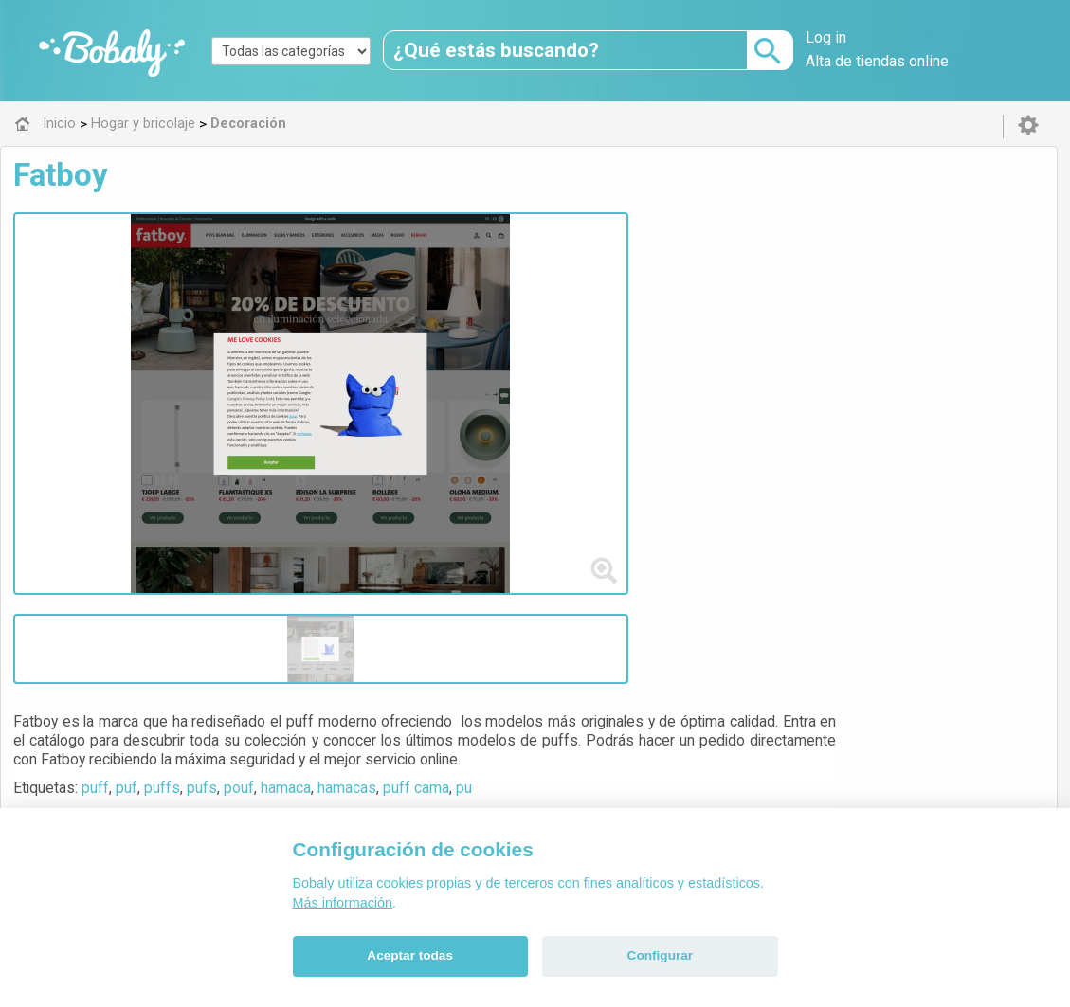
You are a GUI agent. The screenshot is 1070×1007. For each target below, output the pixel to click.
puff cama (767, 306)
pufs (553, 306)
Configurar (660, 955)
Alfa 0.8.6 (444, 735)
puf (478, 306)
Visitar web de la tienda (473, 377)
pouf (590, 306)
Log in (826, 37)
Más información (343, 902)
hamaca (637, 306)
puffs (514, 306)
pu (815, 306)
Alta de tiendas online (877, 61)
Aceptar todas (410, 955)
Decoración (472, 602)
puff (447, 306)
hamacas (698, 306)
